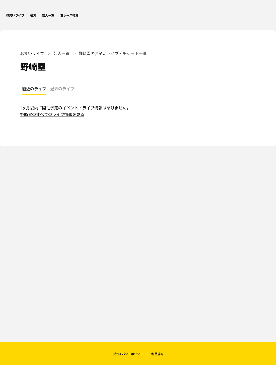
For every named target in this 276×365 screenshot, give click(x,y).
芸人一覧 (48, 15)
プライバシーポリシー (128, 353)
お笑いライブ (15, 15)
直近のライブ (34, 89)
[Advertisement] (138, 196)
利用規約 (157, 353)
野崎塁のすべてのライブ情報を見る (52, 114)
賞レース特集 (69, 15)
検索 (33, 15)
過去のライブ (62, 89)
